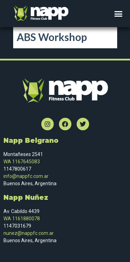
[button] (118, 13)
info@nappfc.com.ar (26, 176)
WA (7, 218)
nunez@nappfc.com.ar (29, 233)
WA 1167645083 (21, 161)
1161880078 (26, 218)
